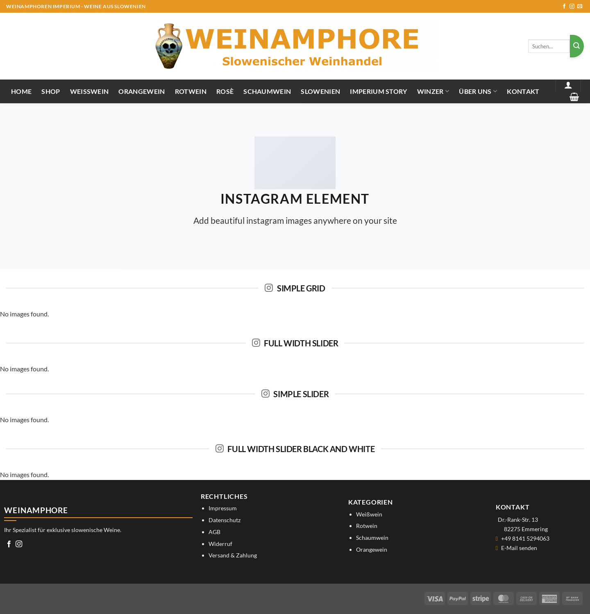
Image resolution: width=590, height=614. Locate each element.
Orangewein (141, 91)
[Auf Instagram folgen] (572, 6)
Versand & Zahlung (233, 555)
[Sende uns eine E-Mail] (579, 6)
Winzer (433, 91)
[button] (568, 85)
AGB (214, 531)
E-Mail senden (519, 547)
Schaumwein (267, 91)
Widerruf (220, 543)
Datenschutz (225, 519)
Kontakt (523, 91)
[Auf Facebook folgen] (564, 6)
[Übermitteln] (577, 46)
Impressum (223, 508)
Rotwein (190, 91)
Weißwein (89, 91)
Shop (50, 91)
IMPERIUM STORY (378, 91)
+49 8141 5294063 (525, 538)
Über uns (478, 91)
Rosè (225, 91)
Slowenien (320, 91)
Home (21, 91)
